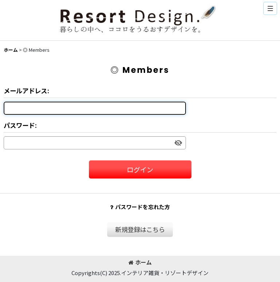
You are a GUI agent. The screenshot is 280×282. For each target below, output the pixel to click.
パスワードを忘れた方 (140, 207)
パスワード (19, 125)
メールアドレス (25, 90)
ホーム (140, 262)
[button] (270, 8)
